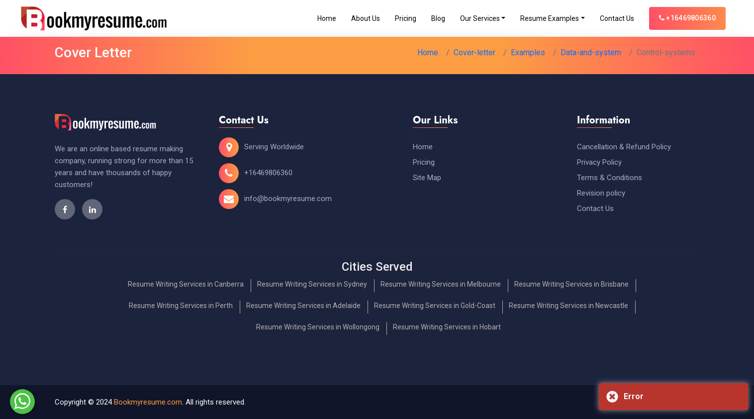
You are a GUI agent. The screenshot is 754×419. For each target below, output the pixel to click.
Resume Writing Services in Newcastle (568, 306)
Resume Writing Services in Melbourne (440, 284)
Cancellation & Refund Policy (624, 146)
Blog (438, 18)
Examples (528, 52)
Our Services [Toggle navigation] (480, 18)
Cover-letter (474, 52)
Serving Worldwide (274, 146)
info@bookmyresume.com (288, 198)
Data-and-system (591, 52)
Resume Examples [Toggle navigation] (549, 18)
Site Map (427, 177)
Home (326, 18)
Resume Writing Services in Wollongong (317, 327)
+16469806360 (687, 18)
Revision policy (601, 193)
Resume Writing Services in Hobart (447, 327)
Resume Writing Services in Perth (181, 306)
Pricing (405, 18)
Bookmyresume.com (148, 402)
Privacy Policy (599, 162)
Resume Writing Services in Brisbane (571, 284)
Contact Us (617, 18)
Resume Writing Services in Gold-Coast (434, 306)
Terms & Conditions (609, 177)
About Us (365, 18)
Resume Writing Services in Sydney (312, 284)
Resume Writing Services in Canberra (186, 284)
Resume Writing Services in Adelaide (303, 306)
